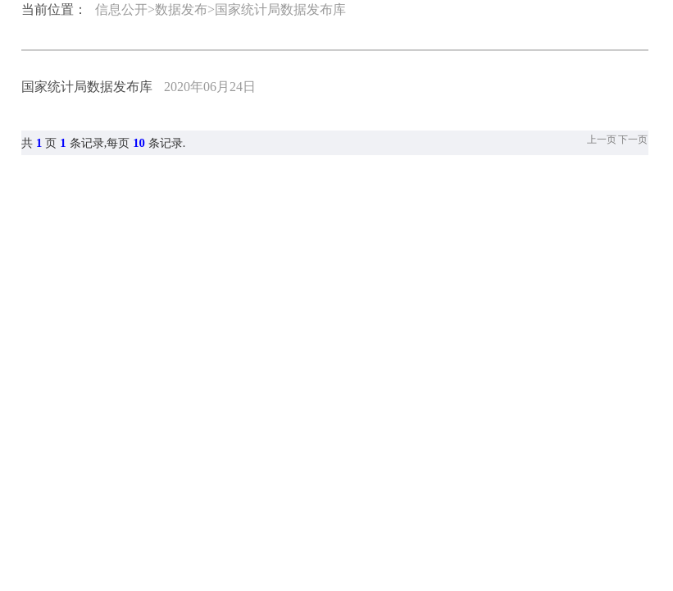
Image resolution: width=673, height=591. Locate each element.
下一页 (633, 139)
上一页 (601, 139)
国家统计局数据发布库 (86, 87)
